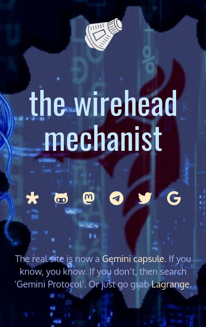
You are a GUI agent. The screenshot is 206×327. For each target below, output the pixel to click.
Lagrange (171, 284)
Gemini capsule (133, 258)
